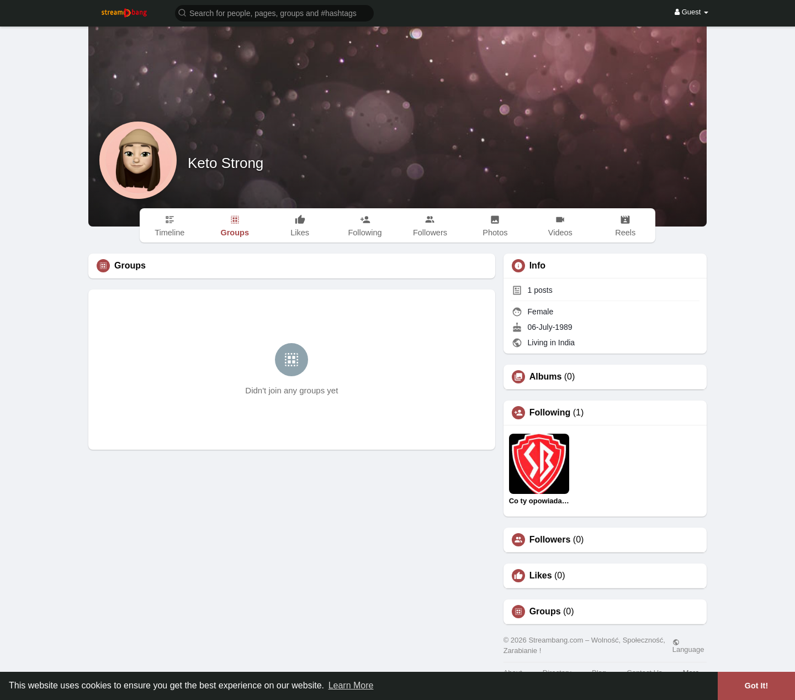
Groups (545, 611)
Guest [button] (691, 12)
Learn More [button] (351, 685)
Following (550, 412)
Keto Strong (225, 163)
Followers (550, 539)
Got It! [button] (756, 685)
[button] (274, 12)
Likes (540, 575)
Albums (545, 376)
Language (688, 646)
